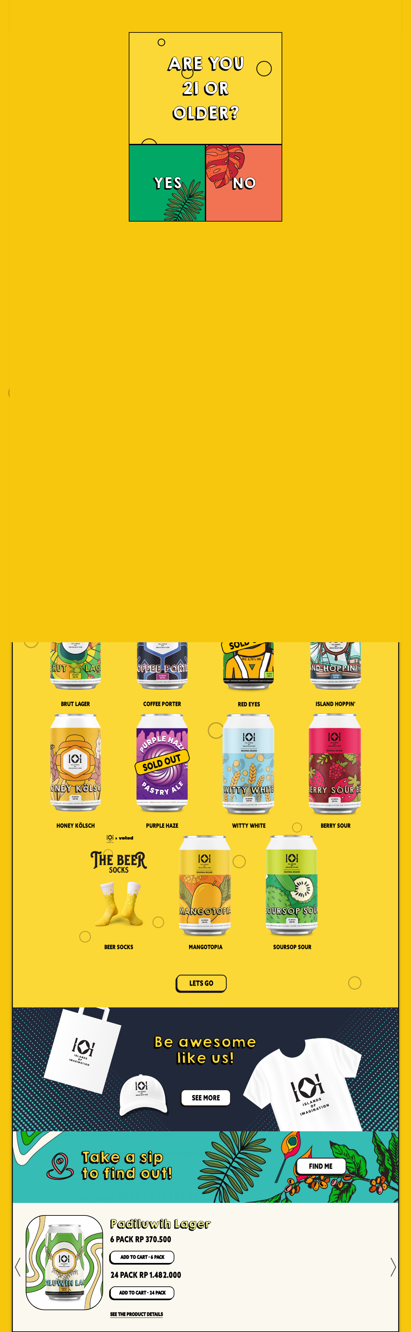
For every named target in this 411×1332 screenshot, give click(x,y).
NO (244, 183)
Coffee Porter (162, 703)
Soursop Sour (292, 947)
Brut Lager (75, 703)
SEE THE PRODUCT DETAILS (136, 1314)
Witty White (249, 825)
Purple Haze (162, 825)
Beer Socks (118, 947)
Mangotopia (206, 947)
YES (167, 183)
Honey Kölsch (76, 825)
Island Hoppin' (335, 703)
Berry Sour (336, 825)
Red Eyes (249, 704)
